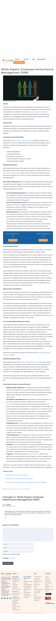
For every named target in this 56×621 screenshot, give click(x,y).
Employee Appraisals (14, 489)
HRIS (24, 579)
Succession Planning (16, 598)
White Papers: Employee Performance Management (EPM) (27, 71)
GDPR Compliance (38, 581)
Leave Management (28, 586)
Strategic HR (15, 597)
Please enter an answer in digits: (11, 554)
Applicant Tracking (16, 593)
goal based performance (37, 112)
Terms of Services (37, 576)
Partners (47, 584)
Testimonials (47, 581)
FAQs (35, 587)
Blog (33, 59)
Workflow (26, 583)
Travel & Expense (27, 587)
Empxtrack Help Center (39, 589)
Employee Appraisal (16, 579)
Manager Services (27, 589)
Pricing (35, 595)
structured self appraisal (10, 173)
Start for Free (12, 240)
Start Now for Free (19, 62)
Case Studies (37, 592)
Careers (46, 576)
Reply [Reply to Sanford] (5, 517)
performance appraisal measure (24, 140)
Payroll (25, 591)
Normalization (10, 404)
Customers (47, 579)
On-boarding (15, 594)
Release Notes (37, 598)
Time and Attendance (28, 584)
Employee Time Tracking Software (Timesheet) (27, 596)
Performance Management (24, 489)
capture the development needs (30, 362)
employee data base (33, 454)
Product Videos (37, 591)
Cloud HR (7, 489)
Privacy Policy (37, 578)
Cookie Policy (37, 579)
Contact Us (47, 578)
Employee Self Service (28, 581)
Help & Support (42, 59)
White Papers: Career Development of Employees (19, 478)
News (35, 594)
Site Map (36, 586)
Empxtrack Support (38, 597)
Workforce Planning (16, 606)
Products (18, 59)
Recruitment (15, 591)
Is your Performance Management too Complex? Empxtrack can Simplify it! (26, 482)
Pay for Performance (16, 589)
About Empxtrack (48, 583)
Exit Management (27, 592)
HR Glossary (36, 600)
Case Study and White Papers (9, 101)
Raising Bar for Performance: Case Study (17, 475)
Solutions (27, 59)
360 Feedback (15, 584)
